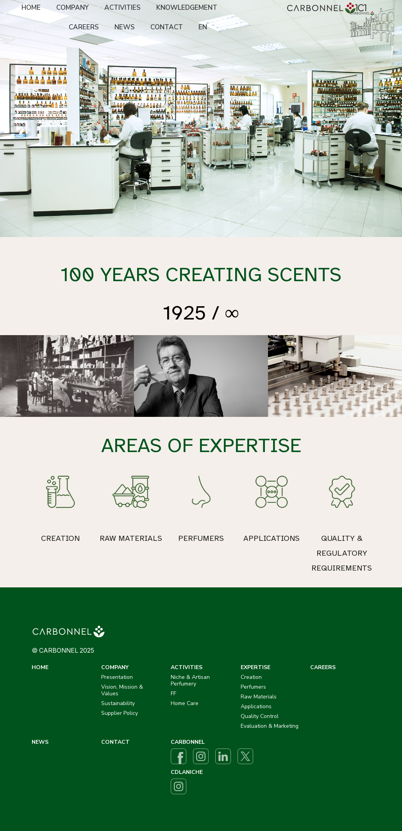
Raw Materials (259, 696)
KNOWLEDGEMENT (186, 7)
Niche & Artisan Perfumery (190, 680)
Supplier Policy (119, 713)
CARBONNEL (188, 742)
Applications (256, 706)
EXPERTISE (255, 667)
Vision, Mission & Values (122, 690)
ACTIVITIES (122, 7)
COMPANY (72, 7)
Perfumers (253, 687)
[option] (201, 118)
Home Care (184, 703)
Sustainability (118, 703)
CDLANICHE (187, 772)
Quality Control (260, 716)
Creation (251, 677)
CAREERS (84, 27)
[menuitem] (31, 8)
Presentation (117, 677)
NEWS (124, 27)
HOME (31, 7)
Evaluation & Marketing (269, 726)
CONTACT (166, 27)
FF (173, 693)
